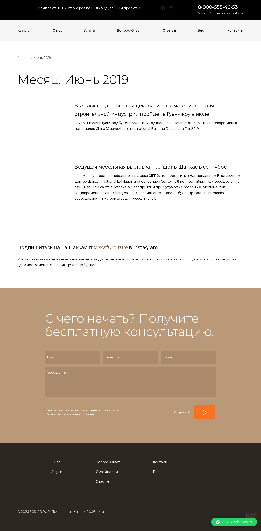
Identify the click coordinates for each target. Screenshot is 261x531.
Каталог (24, 30)
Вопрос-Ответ (129, 30)
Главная (24, 58)
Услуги (89, 30)
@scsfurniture (111, 247)
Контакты (235, 30)
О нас (57, 30)
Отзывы (169, 30)
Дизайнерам (107, 472)
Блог (202, 30)
